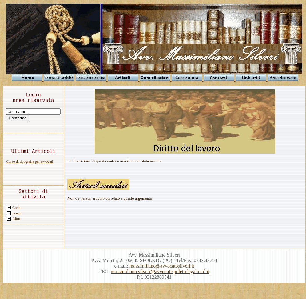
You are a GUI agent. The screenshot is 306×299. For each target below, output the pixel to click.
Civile (16, 207)
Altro (16, 219)
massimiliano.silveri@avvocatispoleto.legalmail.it (160, 271)
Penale (17, 213)
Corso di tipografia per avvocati (29, 161)
